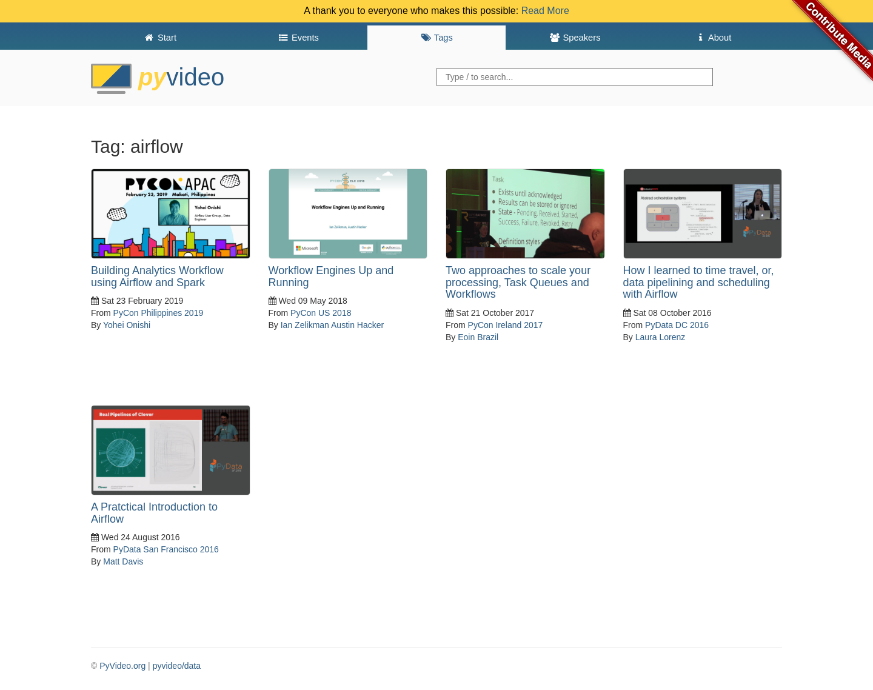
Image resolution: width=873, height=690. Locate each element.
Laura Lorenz (660, 337)
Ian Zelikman (305, 325)
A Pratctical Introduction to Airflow (154, 513)
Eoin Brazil (478, 337)
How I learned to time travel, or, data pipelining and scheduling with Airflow (698, 282)
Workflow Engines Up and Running (331, 276)
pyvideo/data (177, 666)
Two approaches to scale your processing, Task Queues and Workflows (518, 282)
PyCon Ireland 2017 (505, 325)
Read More (545, 10)
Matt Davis (123, 561)
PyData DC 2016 (677, 325)
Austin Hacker (357, 325)
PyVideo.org (122, 666)
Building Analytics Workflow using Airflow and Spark (157, 276)
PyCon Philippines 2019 (158, 313)
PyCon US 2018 (320, 313)
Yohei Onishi (126, 325)
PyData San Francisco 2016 (166, 549)
